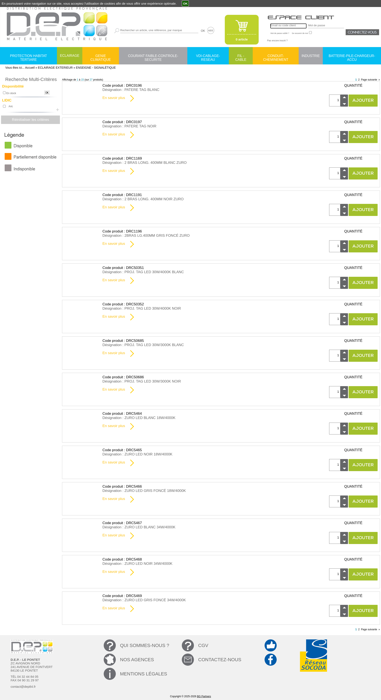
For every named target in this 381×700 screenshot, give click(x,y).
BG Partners (204, 696)
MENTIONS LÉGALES (143, 673)
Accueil (30, 67)
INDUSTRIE (311, 56)
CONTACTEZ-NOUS (219, 659)
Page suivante (369, 79)
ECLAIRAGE (69, 55)
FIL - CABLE (240, 56)
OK (203, 30)
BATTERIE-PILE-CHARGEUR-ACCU (352, 56)
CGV (203, 645)
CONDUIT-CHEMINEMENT (275, 56)
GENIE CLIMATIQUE (100, 56)
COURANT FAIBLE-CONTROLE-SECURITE (153, 56)
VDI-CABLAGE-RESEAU (208, 56)
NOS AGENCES (137, 659)
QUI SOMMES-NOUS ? (144, 645)
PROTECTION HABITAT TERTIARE (28, 56)
